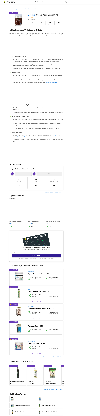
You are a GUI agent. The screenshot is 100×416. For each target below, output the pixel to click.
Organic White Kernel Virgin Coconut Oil (40, 309)
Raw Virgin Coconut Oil (35, 326)
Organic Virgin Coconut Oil (36, 343)
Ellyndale (31, 15)
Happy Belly (31, 271)
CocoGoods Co (31, 341)
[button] (49, 174)
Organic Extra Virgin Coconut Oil (38, 274)
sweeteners (54, 135)
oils (17, 136)
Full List (12, 223)
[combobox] (50, 2)
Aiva (29, 289)
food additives (24, 136)
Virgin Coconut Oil (31, 8)
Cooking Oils (24, 8)
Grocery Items (16, 8)
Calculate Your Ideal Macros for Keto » (54, 192)
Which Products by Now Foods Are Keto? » (53, 389)
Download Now (36, 255)
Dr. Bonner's (31, 306)
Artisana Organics (32, 324)
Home (10, 8)
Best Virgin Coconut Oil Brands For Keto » (53, 357)
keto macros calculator (51, 82)
